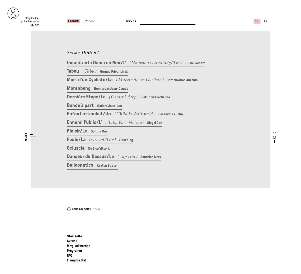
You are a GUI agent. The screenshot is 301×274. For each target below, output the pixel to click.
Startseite (74, 236)
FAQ (69, 255)
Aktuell (72, 241)
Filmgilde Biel (76, 260)
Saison (73, 20)
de (256, 21)
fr (266, 21)
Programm (74, 251)
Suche (131, 20)
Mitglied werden (78, 246)
